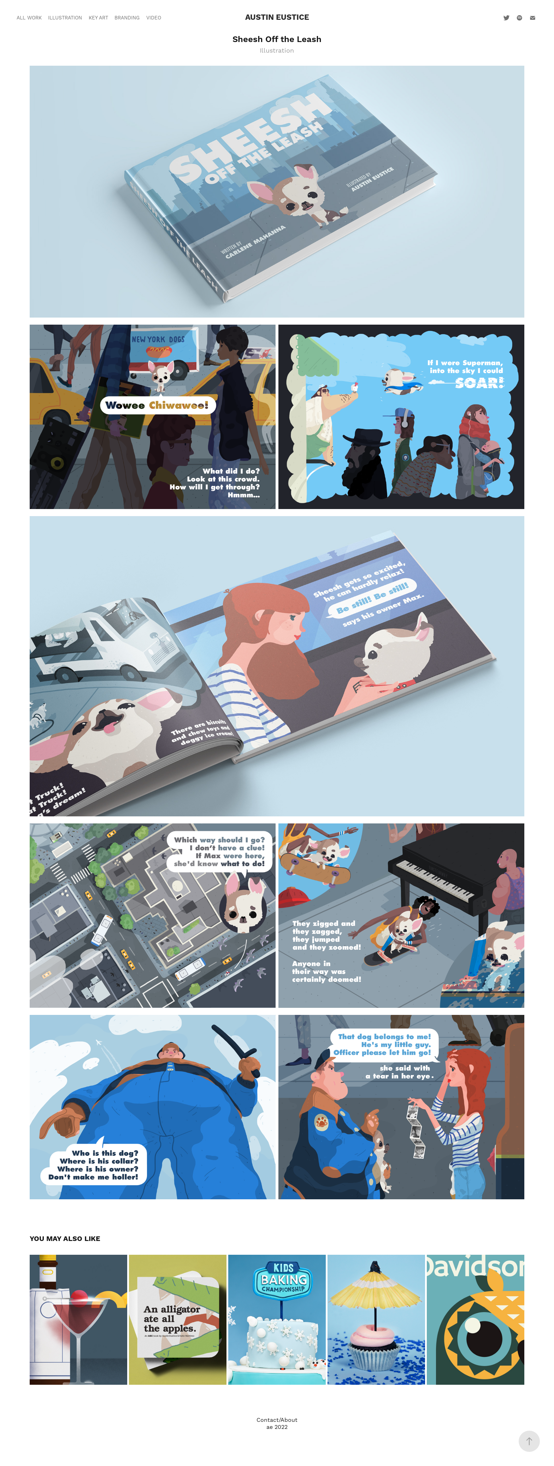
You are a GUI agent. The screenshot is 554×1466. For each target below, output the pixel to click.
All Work (29, 18)
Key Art (98, 18)
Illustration (65, 18)
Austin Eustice (277, 18)
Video (153, 18)
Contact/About (277, 1420)
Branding (127, 18)
